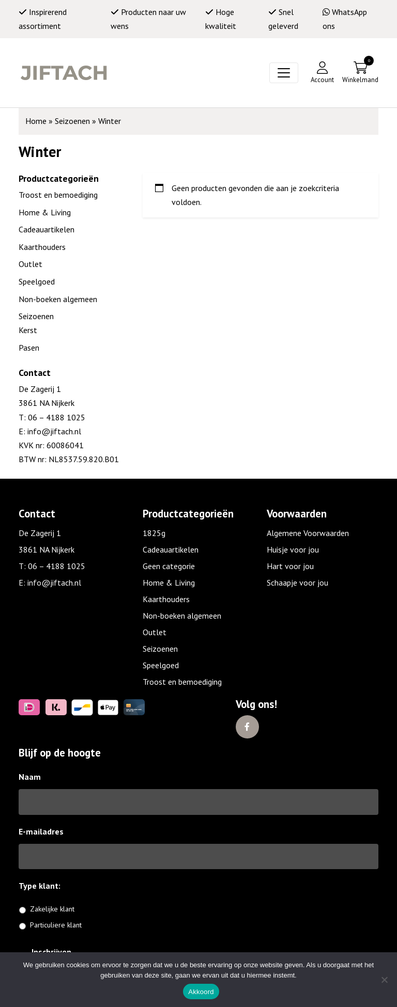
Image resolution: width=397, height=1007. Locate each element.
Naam (30, 777)
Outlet (30, 264)
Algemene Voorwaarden (308, 533)
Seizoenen (72, 121)
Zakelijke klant (52, 909)
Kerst (28, 330)
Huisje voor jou (293, 549)
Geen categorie (169, 566)
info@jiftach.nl (53, 431)
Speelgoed (37, 281)
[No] (384, 979)
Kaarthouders (42, 247)
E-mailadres (41, 831)
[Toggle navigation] (283, 72)
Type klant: (43, 885)
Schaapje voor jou (297, 582)
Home (36, 121)
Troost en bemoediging (58, 195)
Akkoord (200, 992)
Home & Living (45, 212)
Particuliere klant (56, 925)
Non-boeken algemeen (58, 299)
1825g (154, 533)
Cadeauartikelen (46, 229)
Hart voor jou (290, 566)
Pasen (29, 347)
